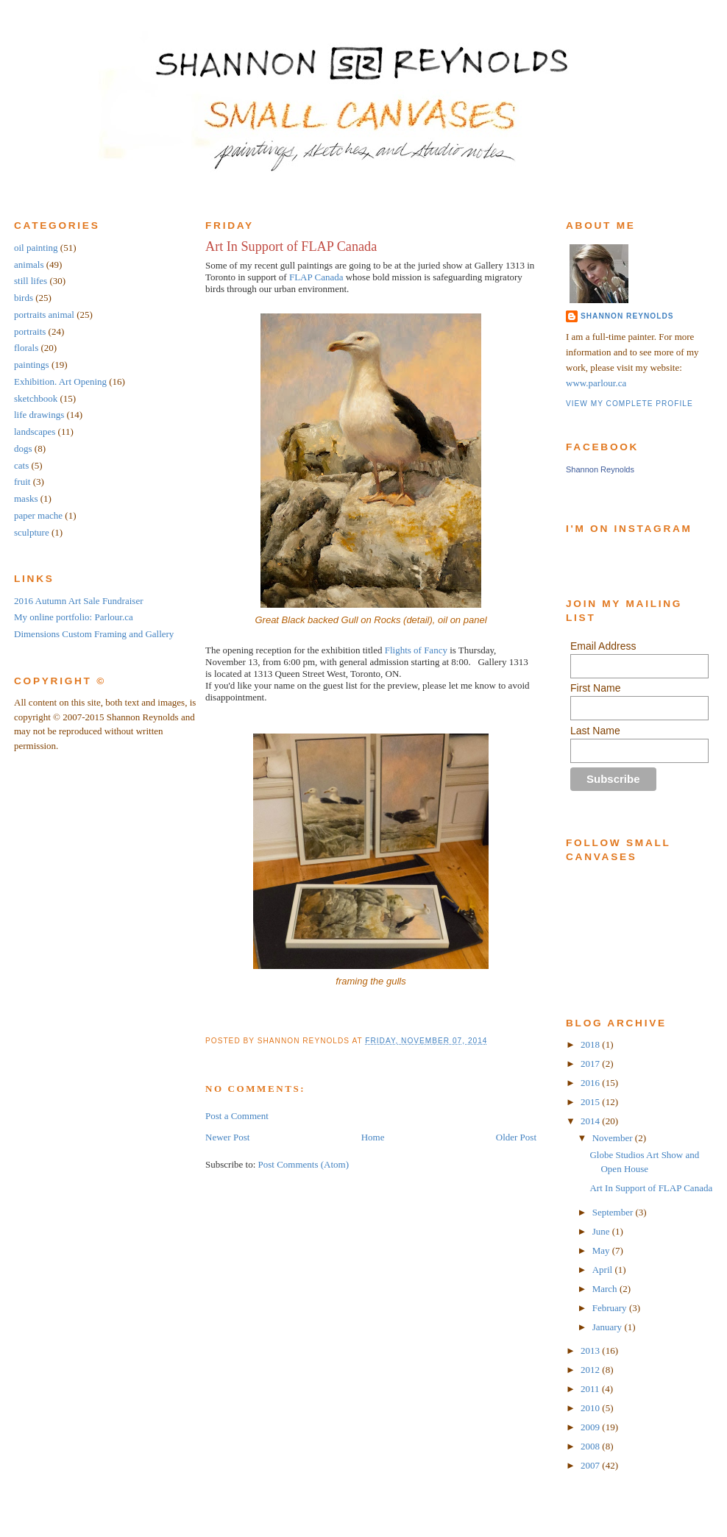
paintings (31, 364)
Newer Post (227, 1137)
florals (26, 347)
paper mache (38, 515)
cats (21, 465)
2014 (591, 1120)
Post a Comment (237, 1115)
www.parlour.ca (596, 382)
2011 (591, 1388)
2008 (591, 1446)
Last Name (595, 730)
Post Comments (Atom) (304, 1164)
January (608, 1326)
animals (28, 264)
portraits (30, 331)
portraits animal (44, 314)
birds (23, 297)
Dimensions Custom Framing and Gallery (94, 633)
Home (373, 1137)
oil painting (36, 247)
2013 (591, 1350)
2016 (591, 1082)
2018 (591, 1044)
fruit (22, 481)
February (610, 1307)
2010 (591, 1407)
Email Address (603, 646)
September (614, 1212)
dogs (23, 448)
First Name (595, 688)
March (606, 1288)
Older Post (516, 1137)
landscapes (34, 431)
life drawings (39, 414)
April (603, 1269)
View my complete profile (629, 404)
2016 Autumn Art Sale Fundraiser (78, 600)
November (613, 1137)
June (602, 1231)
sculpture (31, 532)
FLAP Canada (316, 277)
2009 (591, 1427)
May (602, 1250)
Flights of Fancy (417, 650)
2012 (591, 1369)
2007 (591, 1465)
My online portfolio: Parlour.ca (73, 616)
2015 (591, 1101)
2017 (591, 1063)
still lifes (30, 280)
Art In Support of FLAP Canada (291, 246)
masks (26, 498)
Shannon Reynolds (627, 316)
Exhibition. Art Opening (60, 381)
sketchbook (35, 398)
